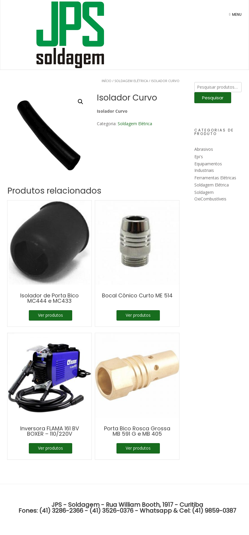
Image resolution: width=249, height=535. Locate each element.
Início (106, 81)
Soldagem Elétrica (131, 81)
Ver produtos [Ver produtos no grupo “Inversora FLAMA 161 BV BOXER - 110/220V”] (50, 448)
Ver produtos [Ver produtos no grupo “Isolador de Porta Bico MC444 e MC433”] (50, 315)
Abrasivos (203, 149)
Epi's (198, 156)
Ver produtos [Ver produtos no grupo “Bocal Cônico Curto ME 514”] (138, 315)
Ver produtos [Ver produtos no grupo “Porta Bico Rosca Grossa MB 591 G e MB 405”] (138, 448)
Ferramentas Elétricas (215, 178)
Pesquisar (212, 98)
